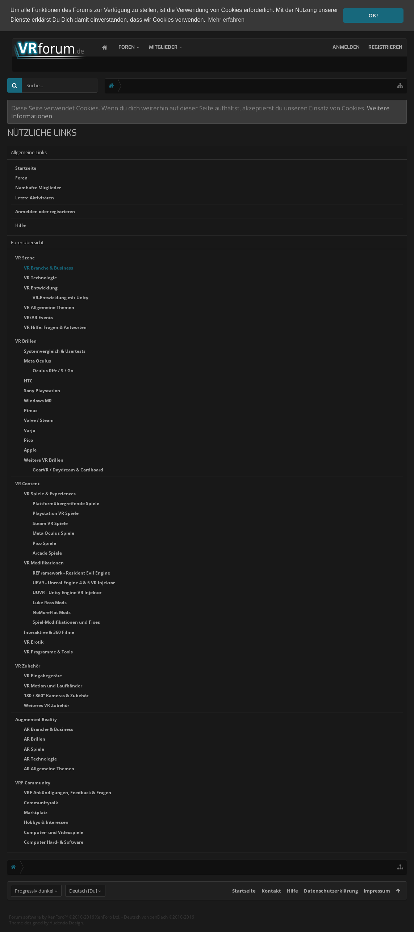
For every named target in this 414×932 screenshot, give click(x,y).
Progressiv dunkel (34, 904)
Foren (134, 46)
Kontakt (271, 904)
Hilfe (20, 224)
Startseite (25, 167)
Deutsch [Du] (83, 904)
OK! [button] (373, 15)
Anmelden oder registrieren (45, 211)
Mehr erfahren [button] (226, 20)
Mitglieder (170, 46)
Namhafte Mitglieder (38, 187)
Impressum (377, 904)
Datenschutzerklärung (331, 904)
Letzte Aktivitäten (34, 197)
